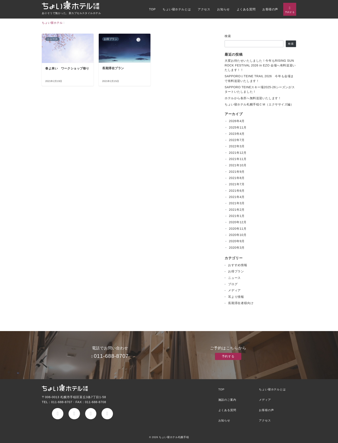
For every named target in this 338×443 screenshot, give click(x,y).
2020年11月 (238, 228)
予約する (228, 356)
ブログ (233, 284)
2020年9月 (237, 241)
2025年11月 (238, 127)
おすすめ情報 (237, 265)
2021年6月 (237, 190)
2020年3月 (237, 247)
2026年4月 (237, 121)
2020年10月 (238, 235)
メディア (234, 290)
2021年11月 (238, 159)
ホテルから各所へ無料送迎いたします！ (253, 98)
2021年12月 (238, 152)
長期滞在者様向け (241, 303)
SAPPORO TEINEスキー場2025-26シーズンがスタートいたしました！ (260, 89)
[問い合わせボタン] (289, 9)
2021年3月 (237, 203)
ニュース (234, 278)
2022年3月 (237, 146)
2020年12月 (238, 222)
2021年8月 (237, 178)
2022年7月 (237, 140)
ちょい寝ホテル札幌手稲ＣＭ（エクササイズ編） (259, 104)
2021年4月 (237, 197)
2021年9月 (237, 171)
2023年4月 (237, 133)
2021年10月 (238, 165)
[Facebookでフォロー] (57, 413)
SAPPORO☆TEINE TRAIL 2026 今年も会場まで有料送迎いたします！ (259, 78)
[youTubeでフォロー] (107, 413)
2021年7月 (237, 184)
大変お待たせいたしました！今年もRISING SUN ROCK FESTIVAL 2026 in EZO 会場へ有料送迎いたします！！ (260, 65)
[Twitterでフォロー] (74, 413)
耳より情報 (236, 296)
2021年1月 (237, 216)
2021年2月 (237, 209)
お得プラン (236, 271)
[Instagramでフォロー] (91, 413)
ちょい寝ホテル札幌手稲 (174, 437)
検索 (228, 36)
